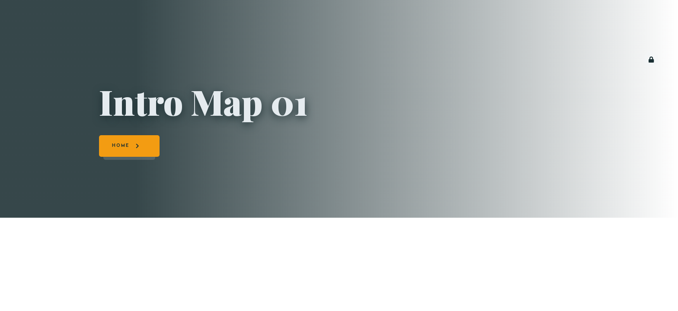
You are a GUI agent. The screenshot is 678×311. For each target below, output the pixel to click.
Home (120, 145)
